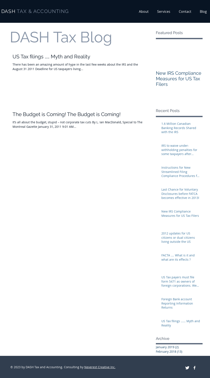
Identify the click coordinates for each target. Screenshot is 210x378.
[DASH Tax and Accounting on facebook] (194, 367)
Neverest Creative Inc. (100, 367)
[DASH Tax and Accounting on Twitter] (187, 367)
